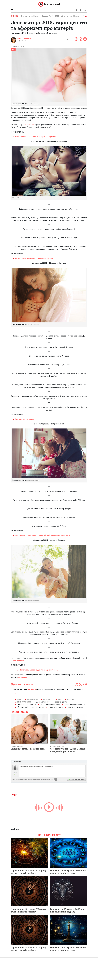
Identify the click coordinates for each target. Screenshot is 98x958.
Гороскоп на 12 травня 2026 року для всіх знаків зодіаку (28, 949)
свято (19, 699)
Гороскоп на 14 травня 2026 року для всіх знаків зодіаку (28, 910)
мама (60, 699)
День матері (48, 699)
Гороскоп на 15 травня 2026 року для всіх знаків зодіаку (68, 872)
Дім (13, 49)
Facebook (32, 689)
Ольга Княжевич (24, 38)
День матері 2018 (24, 702)
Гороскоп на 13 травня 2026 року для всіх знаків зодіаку (68, 910)
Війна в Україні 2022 (50, 16)
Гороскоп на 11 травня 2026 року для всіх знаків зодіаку (68, 949)
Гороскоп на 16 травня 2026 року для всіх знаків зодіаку (28, 872)
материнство (32, 699)
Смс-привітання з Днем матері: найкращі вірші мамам (67, 750)
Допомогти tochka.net (30, 16)
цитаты (70, 699)
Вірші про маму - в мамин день (28, 748)
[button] (81, 10)
